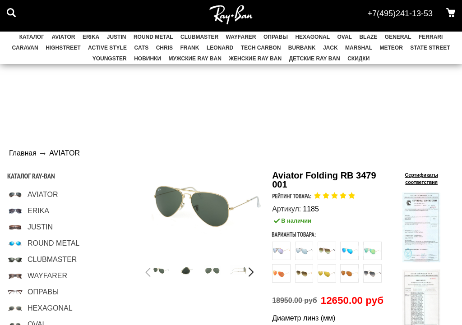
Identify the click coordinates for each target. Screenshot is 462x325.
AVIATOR (63, 37)
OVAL (344, 37)
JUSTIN (116, 37)
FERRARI (431, 37)
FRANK (189, 48)
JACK (330, 48)
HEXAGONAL (312, 37)
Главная (23, 153)
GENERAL (398, 37)
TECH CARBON (261, 48)
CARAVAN (25, 48)
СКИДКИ (358, 58)
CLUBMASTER (199, 37)
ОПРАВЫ (275, 37)
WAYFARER (241, 37)
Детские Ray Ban (314, 58)
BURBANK (302, 48)
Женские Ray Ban (255, 58)
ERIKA (91, 37)
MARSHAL (358, 48)
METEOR (391, 48)
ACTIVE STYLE (107, 48)
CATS (141, 48)
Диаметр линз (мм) (303, 318)
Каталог (31, 37)
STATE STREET (430, 48)
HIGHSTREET (63, 48)
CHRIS (164, 48)
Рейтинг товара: (291, 196)
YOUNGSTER (109, 58)
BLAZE (368, 37)
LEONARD (220, 48)
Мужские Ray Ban (195, 58)
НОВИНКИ (147, 58)
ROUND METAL (153, 37)
